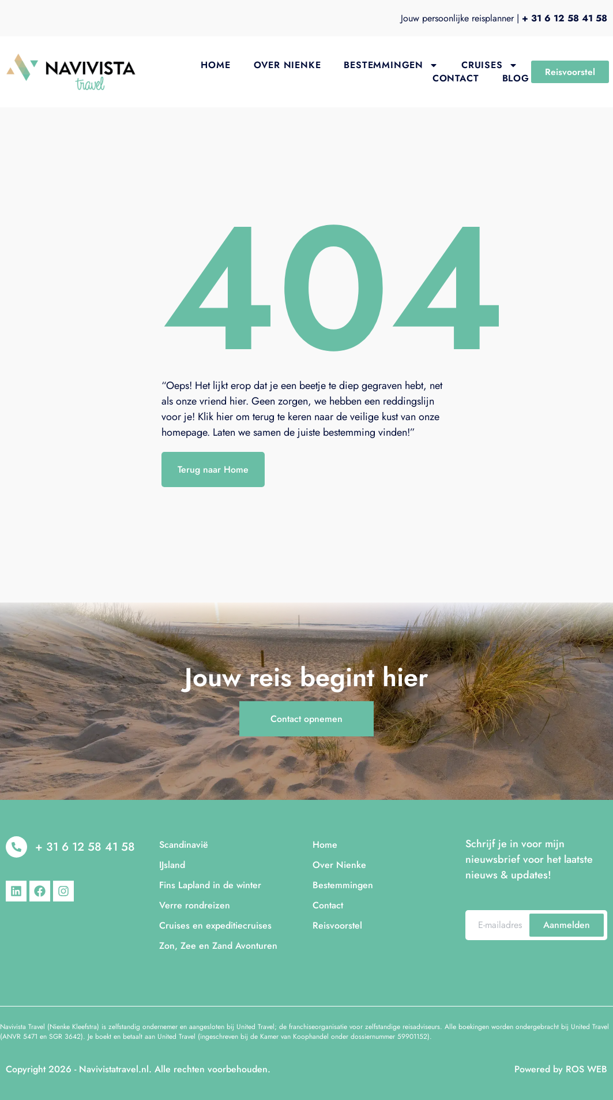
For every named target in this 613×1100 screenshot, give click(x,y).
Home (215, 65)
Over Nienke (287, 65)
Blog (515, 78)
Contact (456, 78)
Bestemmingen (391, 65)
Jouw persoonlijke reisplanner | (504, 18)
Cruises (489, 65)
